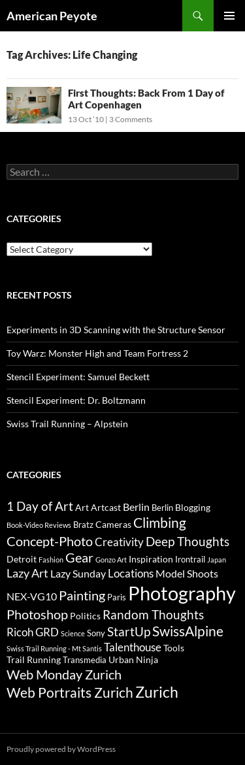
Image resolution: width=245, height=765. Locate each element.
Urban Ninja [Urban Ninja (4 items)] (133, 659)
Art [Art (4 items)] (82, 507)
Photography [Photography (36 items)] (182, 592)
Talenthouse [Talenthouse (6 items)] (132, 647)
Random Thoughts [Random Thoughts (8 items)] (153, 615)
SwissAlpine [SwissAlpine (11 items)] (187, 631)
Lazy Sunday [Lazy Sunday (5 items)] (78, 573)
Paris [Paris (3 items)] (116, 597)
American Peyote (52, 15)
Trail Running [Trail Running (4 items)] (34, 659)
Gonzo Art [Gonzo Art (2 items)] (111, 559)
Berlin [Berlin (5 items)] (136, 506)
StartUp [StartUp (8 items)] (128, 632)
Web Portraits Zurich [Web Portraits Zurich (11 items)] (70, 692)
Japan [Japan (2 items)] (216, 559)
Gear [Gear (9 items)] (79, 557)
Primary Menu (229, 15)
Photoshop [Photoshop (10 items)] (37, 614)
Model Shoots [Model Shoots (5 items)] (186, 573)
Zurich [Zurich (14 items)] (156, 692)
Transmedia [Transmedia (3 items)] (84, 660)
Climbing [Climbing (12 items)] (159, 522)
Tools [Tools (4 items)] (173, 647)
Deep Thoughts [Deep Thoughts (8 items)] (187, 541)
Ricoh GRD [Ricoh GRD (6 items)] (33, 632)
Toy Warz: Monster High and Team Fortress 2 (97, 353)
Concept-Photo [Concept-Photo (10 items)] (50, 541)
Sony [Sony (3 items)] (96, 633)
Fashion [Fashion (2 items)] (51, 559)
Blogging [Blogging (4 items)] (192, 507)
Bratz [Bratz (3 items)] (83, 524)
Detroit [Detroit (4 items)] (22, 558)
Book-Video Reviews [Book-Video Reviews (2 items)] (39, 525)
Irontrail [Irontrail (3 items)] (190, 559)
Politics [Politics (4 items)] (85, 615)
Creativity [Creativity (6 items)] (119, 542)
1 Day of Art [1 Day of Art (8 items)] (40, 506)
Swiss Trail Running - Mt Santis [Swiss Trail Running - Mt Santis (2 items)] (54, 648)
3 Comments (130, 119)
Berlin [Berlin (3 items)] (162, 507)
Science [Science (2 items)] (73, 633)
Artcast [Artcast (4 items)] (106, 507)
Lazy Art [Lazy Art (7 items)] (27, 573)
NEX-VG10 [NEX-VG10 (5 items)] (32, 596)
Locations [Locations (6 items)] (131, 573)
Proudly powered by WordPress (61, 749)
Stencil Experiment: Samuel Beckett (78, 376)
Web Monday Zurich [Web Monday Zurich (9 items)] (64, 674)
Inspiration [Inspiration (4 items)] (151, 558)
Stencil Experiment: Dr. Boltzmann (76, 400)
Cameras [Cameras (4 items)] (113, 524)
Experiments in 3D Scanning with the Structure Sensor (116, 329)
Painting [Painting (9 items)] (82, 595)
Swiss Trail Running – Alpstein (67, 423)
